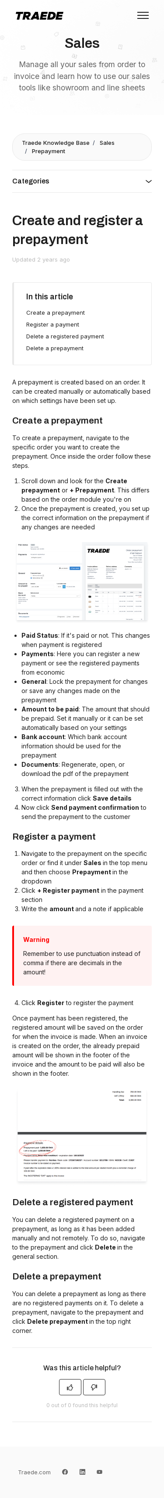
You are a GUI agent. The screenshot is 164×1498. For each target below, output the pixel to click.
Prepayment (48, 150)
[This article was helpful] (70, 1387)
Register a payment (52, 324)
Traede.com (34, 1472)
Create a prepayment (55, 312)
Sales (107, 142)
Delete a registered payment (65, 336)
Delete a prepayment (55, 348)
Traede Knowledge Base (56, 142)
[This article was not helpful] (94, 1387)
